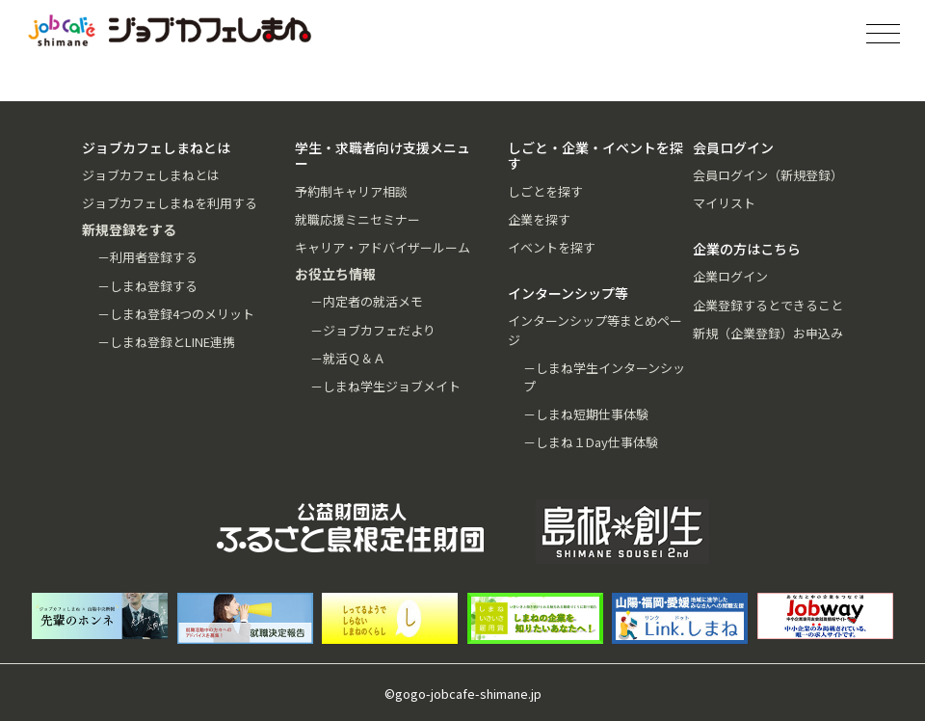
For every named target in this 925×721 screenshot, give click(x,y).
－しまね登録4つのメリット (175, 314)
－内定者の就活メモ (366, 301)
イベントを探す (551, 247)
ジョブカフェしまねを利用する (169, 203)
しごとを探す (545, 191)
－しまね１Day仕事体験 (590, 442)
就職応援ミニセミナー (357, 219)
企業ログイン (730, 276)
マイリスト (724, 203)
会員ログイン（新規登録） (768, 175)
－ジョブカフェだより (373, 330)
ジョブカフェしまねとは (151, 175)
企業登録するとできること (768, 305)
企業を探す (539, 219)
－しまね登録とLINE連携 (166, 342)
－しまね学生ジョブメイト (385, 386)
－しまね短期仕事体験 (585, 414)
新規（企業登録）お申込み (768, 333)
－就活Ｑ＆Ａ (347, 358)
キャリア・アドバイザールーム (382, 247)
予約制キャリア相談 (351, 191)
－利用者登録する (147, 257)
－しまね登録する (147, 286)
